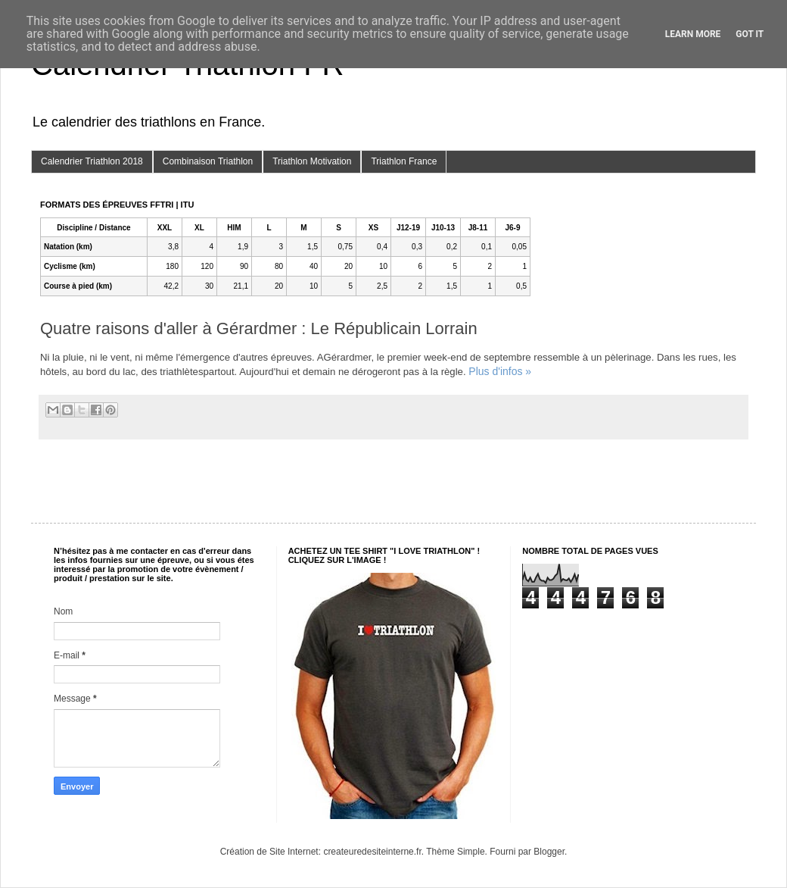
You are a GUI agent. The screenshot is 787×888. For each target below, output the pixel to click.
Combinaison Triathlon (208, 161)
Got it (750, 34)
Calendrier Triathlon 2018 (92, 161)
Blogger (549, 851)
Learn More (693, 34)
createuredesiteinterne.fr (372, 851)
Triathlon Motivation (311, 161)
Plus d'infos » (499, 371)
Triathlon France (404, 161)
